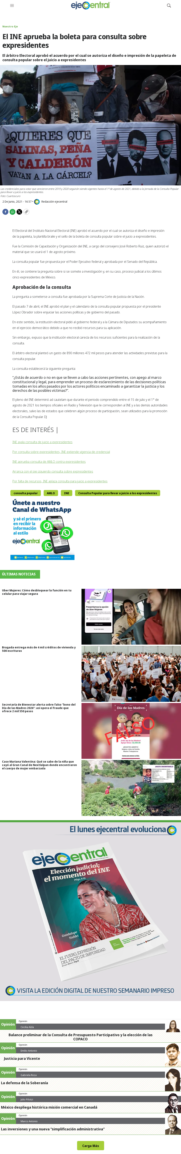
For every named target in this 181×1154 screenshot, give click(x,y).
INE (66, 493)
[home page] (90, 5)
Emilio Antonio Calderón (29, 1052)
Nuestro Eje (10, 26)
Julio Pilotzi (27, 1099)
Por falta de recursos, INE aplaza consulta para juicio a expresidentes (60, 481)
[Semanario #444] (90, 910)
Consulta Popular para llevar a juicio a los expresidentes (117, 493)
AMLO (51, 493)
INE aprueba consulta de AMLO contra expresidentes (49, 461)
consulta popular (26, 493)
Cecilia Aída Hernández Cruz (30, 1028)
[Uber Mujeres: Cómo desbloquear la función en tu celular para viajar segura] (131, 617)
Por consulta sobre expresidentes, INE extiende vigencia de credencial (61, 452)
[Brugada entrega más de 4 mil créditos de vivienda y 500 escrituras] (131, 674)
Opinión (23, 1021)
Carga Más (90, 1146)
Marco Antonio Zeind (29, 1122)
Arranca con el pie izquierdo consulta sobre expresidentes (52, 471)
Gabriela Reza (29, 1075)
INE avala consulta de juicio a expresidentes (42, 442)
